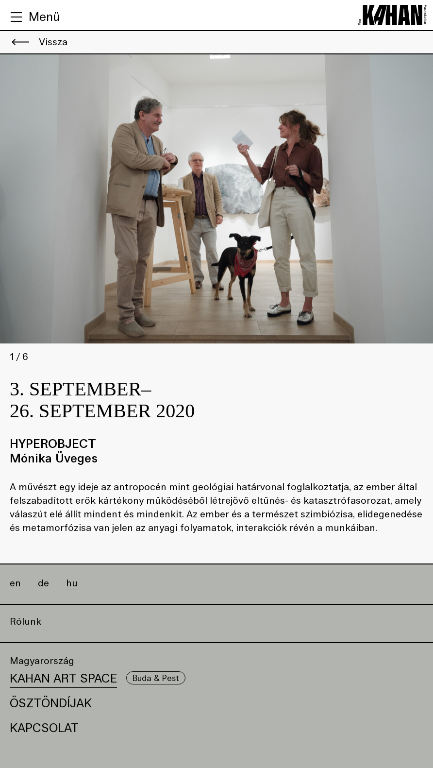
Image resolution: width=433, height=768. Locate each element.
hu (72, 583)
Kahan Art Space (63, 678)
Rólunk (25, 621)
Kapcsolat (44, 727)
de (43, 583)
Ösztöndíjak (51, 703)
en (15, 583)
